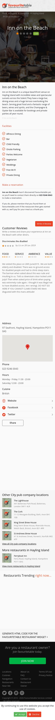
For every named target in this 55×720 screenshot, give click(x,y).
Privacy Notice (45, 675)
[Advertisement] (27, 307)
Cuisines (6, 675)
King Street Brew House (25, 522)
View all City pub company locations (19, 543)
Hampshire (24, 13)
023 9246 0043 (10, 368)
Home (4, 13)
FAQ (22, 675)
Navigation (7, 678)
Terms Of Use (45, 671)
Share (13, 423)
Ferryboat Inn (20, 555)
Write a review (44, 223)
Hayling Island (38, 13)
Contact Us (26, 678)
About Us (25, 671)
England (13, 13)
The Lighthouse (21, 500)
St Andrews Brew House (25, 533)
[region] (27, 349)
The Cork (18, 511)
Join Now (27, 661)
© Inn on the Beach (9, 118)
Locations (6, 671)
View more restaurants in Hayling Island (21, 566)
